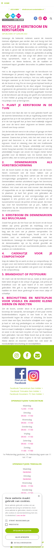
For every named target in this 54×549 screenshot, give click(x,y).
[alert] (22, 519)
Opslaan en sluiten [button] (22, 530)
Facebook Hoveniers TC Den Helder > (27, 394)
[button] (22, 542)
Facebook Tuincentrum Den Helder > (26, 388)
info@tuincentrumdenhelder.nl (33, 9)
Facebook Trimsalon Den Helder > (25, 391)
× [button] (39, 496)
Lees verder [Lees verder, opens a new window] (21, 515)
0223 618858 (14, 9)
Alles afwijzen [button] (22, 537)
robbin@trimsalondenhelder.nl (28, 547)
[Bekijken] (45, 18)
